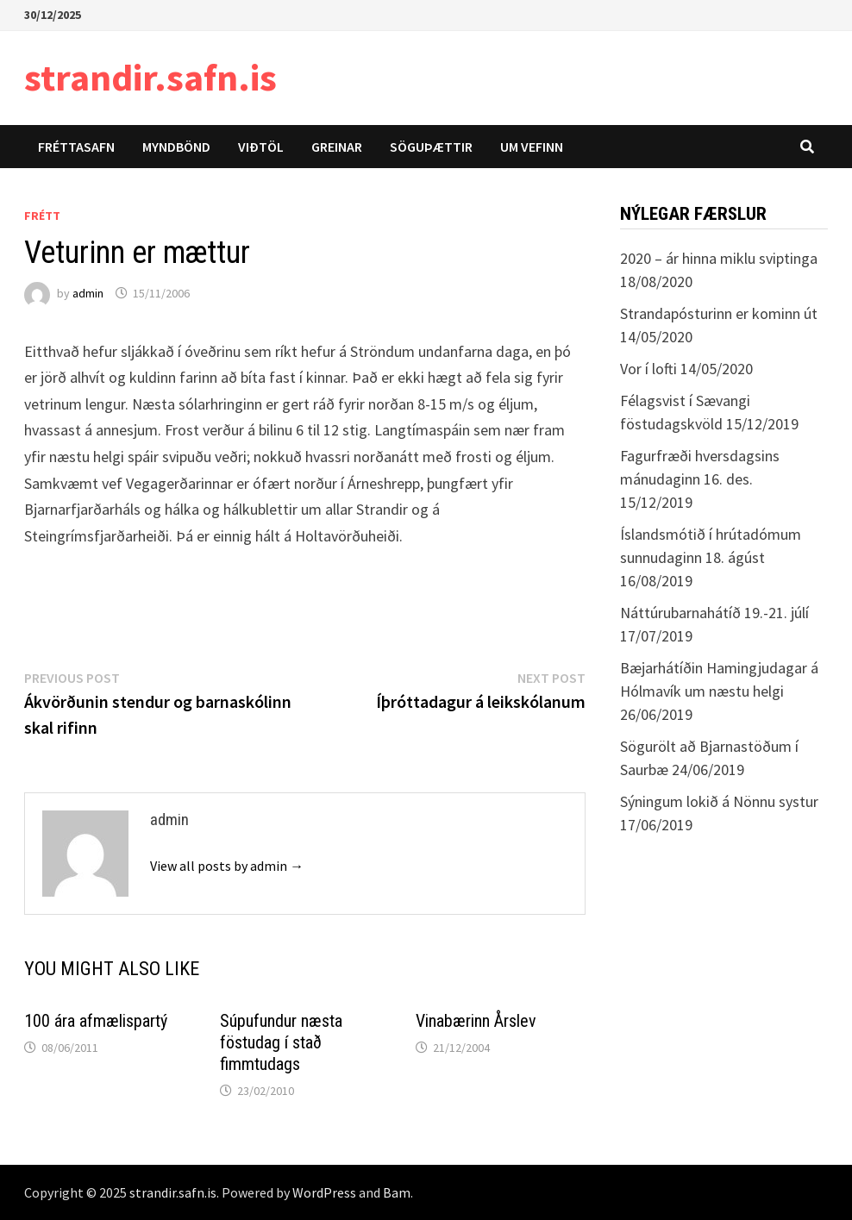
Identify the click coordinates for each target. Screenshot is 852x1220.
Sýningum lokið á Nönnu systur (719, 801)
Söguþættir (431, 146)
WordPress (324, 1192)
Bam (396, 1192)
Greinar (336, 146)
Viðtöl (261, 146)
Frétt (42, 215)
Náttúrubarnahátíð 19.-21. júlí (714, 613)
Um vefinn (531, 146)
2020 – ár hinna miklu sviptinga (719, 258)
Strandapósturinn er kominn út (719, 313)
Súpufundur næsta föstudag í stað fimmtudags (281, 1042)
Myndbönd (176, 146)
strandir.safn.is (150, 77)
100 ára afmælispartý (95, 1020)
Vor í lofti (648, 369)
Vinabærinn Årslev (476, 1020)
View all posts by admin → (227, 865)
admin (87, 293)
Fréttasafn (76, 146)
